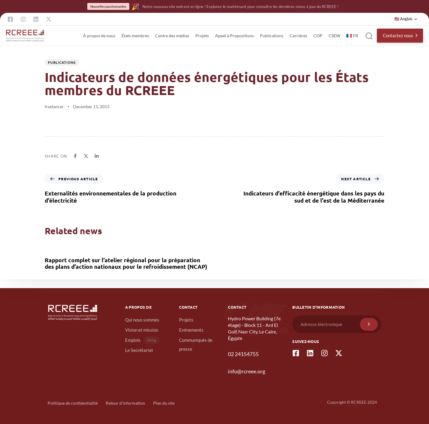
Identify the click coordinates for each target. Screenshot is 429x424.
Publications (271, 35)
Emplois (142, 340)
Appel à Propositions (234, 35)
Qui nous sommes (142, 319)
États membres (135, 35)
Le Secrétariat (139, 350)
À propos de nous (99, 35)
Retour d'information (125, 403)
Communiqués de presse (195, 344)
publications (62, 62)
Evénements (191, 330)
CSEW (334, 35)
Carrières (298, 35)
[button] (405, 19)
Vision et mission (141, 330)
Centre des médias (172, 35)
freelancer (54, 106)
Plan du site (164, 403)
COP (317, 35)
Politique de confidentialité (73, 403)
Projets (202, 35)
